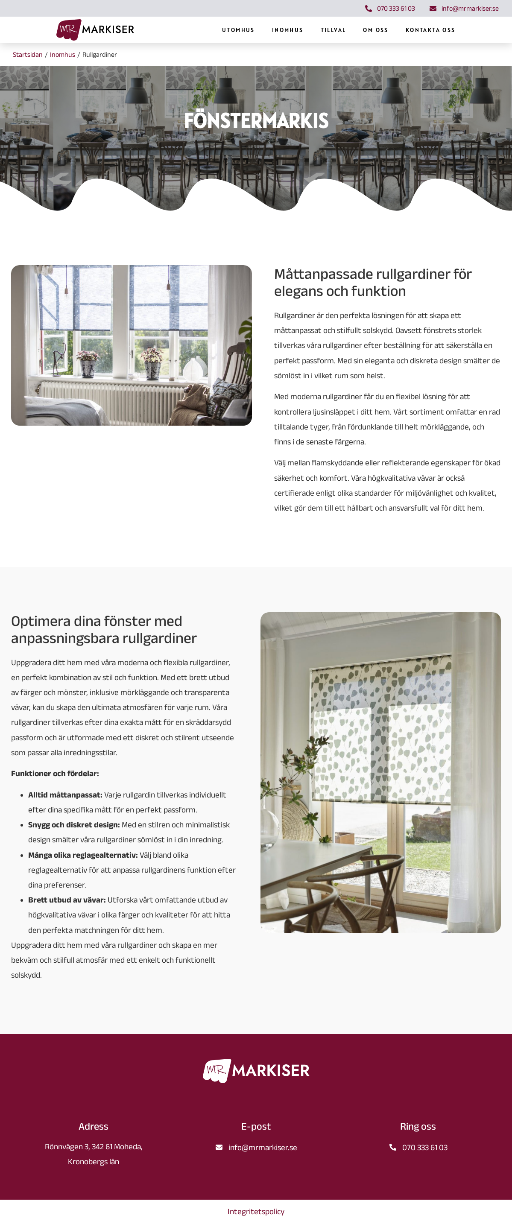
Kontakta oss (475, 32)
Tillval (377, 32)
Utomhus (282, 32)
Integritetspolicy (256, 1212)
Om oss (419, 32)
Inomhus (332, 32)
